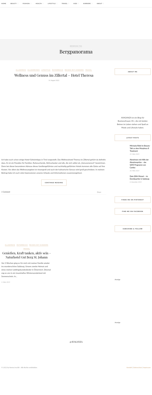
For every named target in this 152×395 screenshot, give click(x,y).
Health (39, 3)
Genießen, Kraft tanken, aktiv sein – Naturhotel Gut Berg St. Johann (26, 255)
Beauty (14, 3)
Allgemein (21, 70)
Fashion (26, 3)
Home (3, 3)
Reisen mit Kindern (74, 70)
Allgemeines (33, 70)
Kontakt (129, 367)
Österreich (57, 70)
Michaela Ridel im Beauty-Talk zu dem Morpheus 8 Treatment (140, 148)
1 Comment (5, 192)
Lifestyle (52, 3)
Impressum (147, 367)
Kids (75, 3)
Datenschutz (137, 367)
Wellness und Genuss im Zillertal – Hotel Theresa (53, 75)
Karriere (87, 3)
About (99, 3)
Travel (64, 3)
